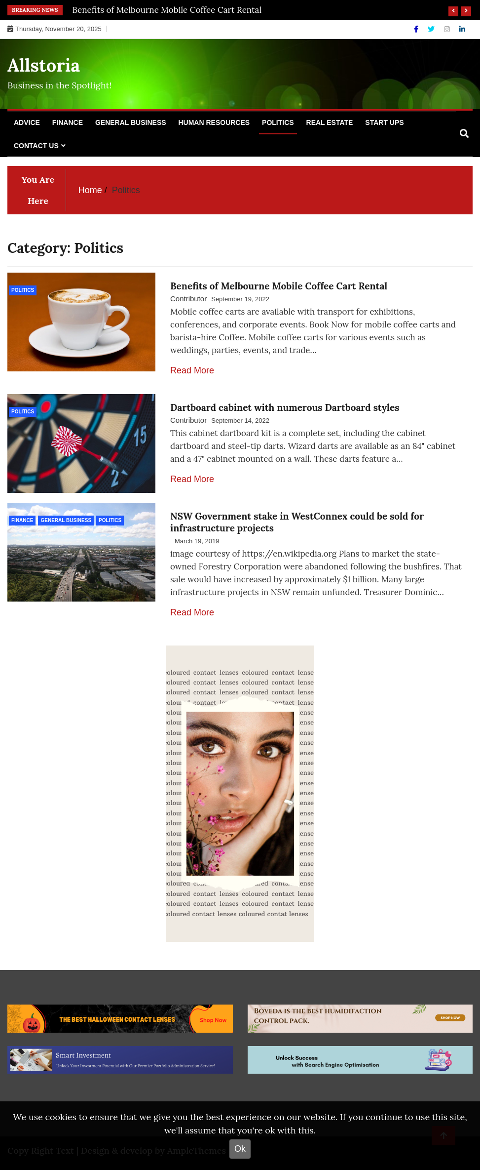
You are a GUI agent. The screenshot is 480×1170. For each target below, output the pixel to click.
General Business (130, 122)
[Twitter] (432, 29)
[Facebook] (417, 29)
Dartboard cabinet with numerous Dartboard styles (284, 407)
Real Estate (329, 122)
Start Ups (384, 122)
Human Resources (214, 122)
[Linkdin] (462, 29)
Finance (67, 122)
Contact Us (36, 146)
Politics (278, 122)
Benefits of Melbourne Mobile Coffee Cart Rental (167, 9)
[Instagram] (448, 29)
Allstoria (43, 65)
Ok (240, 1149)
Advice (27, 122)
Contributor (188, 298)
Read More (192, 370)
